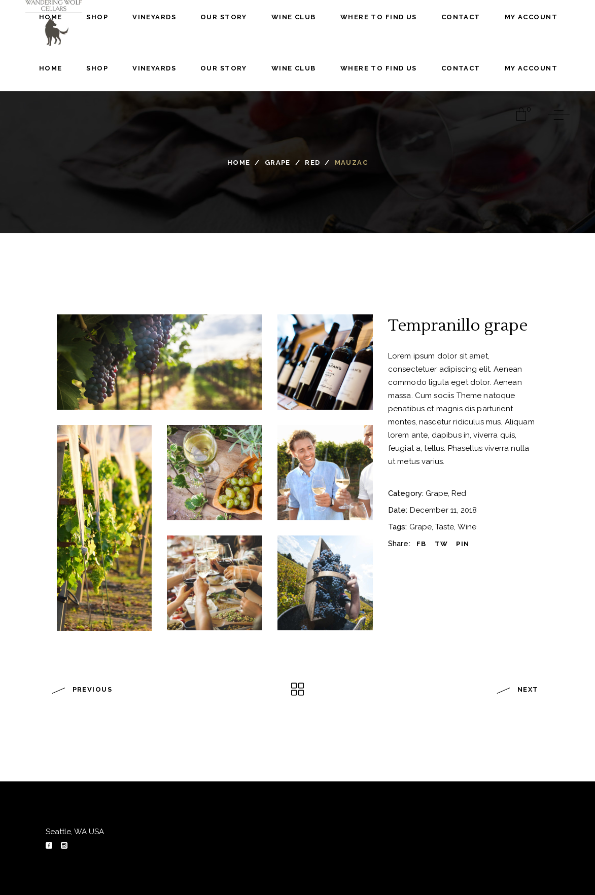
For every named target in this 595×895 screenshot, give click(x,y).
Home (239, 162)
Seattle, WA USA (75, 831)
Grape (278, 162)
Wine (467, 526)
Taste (444, 526)
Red (312, 162)
